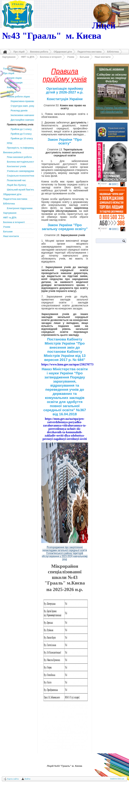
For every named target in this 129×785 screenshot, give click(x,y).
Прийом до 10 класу (22, 138)
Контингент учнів (16, 166)
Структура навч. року (22, 106)
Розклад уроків (19, 110)
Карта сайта (13, 779)
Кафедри (12, 87)
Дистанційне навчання (22, 120)
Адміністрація (14, 82)
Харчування (9, 57)
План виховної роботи (19, 157)
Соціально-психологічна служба (20, 175)
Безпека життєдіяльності (20, 161)
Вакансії (11, 92)
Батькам (84, 57)
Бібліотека (113, 51)
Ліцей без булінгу (16, 185)
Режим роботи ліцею (18, 96)
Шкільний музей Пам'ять (20, 189)
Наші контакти (102, 57)
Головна (5, 51)
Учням (70, 57)
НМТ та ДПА (27, 57)
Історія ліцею (14, 78)
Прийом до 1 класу (21, 129)
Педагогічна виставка (89, 51)
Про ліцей (18, 51)
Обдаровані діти (63, 51)
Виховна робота (39, 51)
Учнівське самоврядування (20, 171)
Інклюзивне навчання (22, 115)
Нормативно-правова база (22, 101)
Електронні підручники (20, 208)
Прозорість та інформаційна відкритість (20, 148)
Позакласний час (16, 180)
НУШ (9, 143)
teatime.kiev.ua (117, 779)
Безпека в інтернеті (51, 57)
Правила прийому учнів (20, 124)
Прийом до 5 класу (21, 134)
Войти (27, 779)
